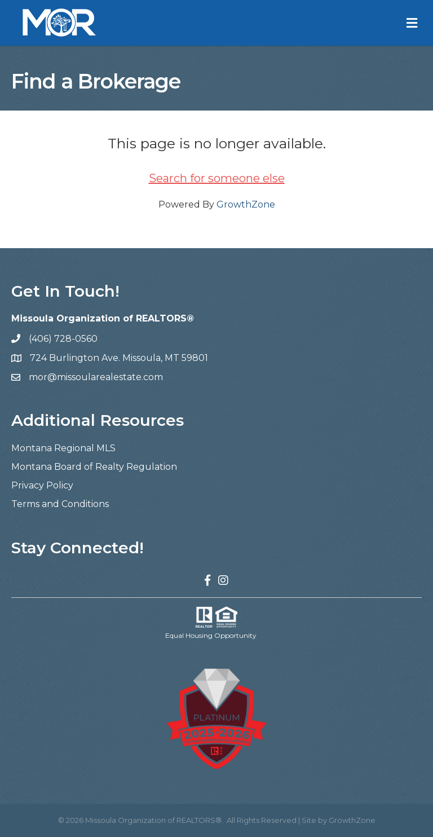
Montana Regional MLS (63, 448)
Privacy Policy (42, 485)
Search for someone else (217, 178)
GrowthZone (245, 204)
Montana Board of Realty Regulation (94, 466)
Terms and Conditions (60, 504)
